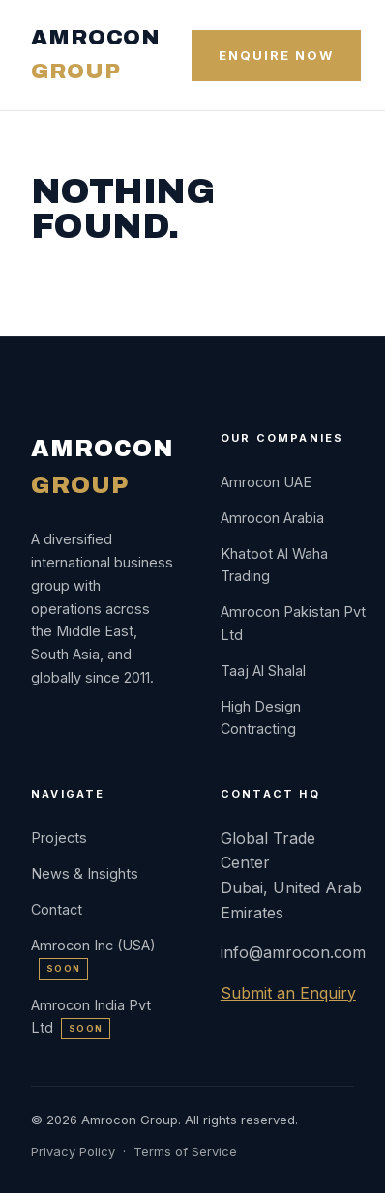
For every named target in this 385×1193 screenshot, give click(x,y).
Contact (56, 909)
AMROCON (96, 54)
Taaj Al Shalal (263, 670)
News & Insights (84, 873)
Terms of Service (185, 1151)
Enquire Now (276, 55)
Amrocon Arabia (272, 517)
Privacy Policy (73, 1151)
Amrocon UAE (266, 482)
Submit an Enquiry (288, 993)
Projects (59, 837)
